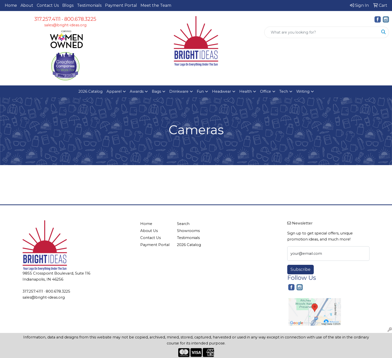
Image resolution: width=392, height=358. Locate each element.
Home (11, 5)
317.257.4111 (47, 19)
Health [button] (245, 91)
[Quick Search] (321, 32)
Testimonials (89, 5)
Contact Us (48, 5)
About (26, 5)
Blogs (68, 5)
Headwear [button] (221, 91)
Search (183, 223)
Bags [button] (156, 91)
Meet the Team (155, 5)
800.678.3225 (80, 19)
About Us (149, 230)
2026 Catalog (90, 91)
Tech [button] (283, 91)
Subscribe (300, 269)
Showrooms (188, 230)
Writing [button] (303, 91)
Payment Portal (121, 5)
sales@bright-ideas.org (65, 25)
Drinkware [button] (178, 91)
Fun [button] (200, 91)
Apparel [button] (114, 91)
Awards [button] (137, 91)
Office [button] (265, 91)
